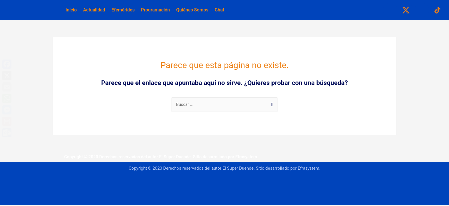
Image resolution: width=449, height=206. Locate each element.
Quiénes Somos (192, 10)
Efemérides (123, 10)
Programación (155, 10)
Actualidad (94, 10)
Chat (219, 10)
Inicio (71, 10)
